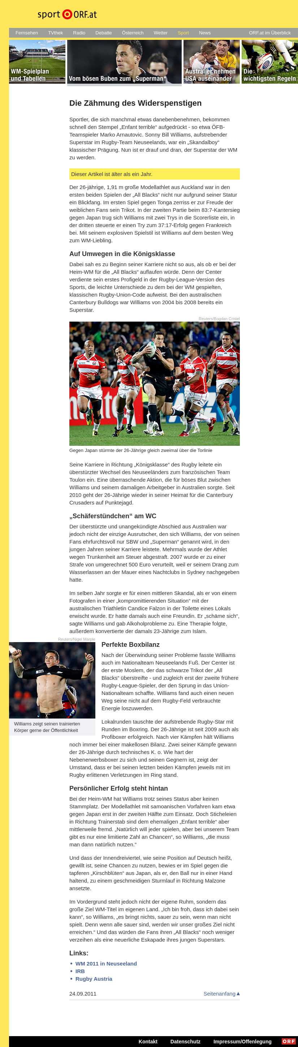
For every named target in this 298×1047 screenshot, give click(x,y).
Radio (79, 32)
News (205, 32)
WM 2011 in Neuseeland (106, 963)
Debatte (103, 32)
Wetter (161, 32)
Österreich (133, 32)
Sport (183, 32)
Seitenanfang (220, 994)
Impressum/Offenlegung (242, 1041)
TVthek (55, 32)
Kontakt (148, 1041)
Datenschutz (185, 1041)
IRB (80, 971)
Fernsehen (27, 32)
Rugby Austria (93, 979)
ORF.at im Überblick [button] (270, 32)
